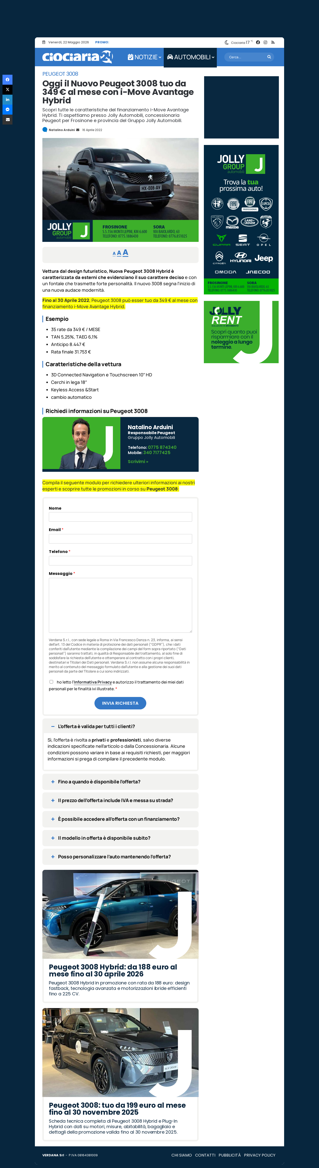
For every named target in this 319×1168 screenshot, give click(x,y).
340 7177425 (156, 451)
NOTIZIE (143, 57)
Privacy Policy (259, 1152)
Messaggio (62, 571)
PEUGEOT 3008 (60, 74)
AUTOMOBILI (189, 57)
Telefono (60, 549)
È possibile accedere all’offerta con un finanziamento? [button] (114, 816)
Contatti (205, 1152)
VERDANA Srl (53, 1152)
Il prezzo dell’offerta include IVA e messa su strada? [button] (111, 797)
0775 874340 (161, 447)
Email (56, 527)
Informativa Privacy (93, 679)
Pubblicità (230, 1152)
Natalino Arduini (62, 130)
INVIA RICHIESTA (120, 700)
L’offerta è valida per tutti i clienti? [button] (92, 723)
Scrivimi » (137, 459)
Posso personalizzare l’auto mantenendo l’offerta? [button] (110, 854)
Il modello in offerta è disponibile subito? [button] (100, 835)
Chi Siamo (181, 1152)
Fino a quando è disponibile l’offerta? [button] (95, 779)
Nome (55, 505)
